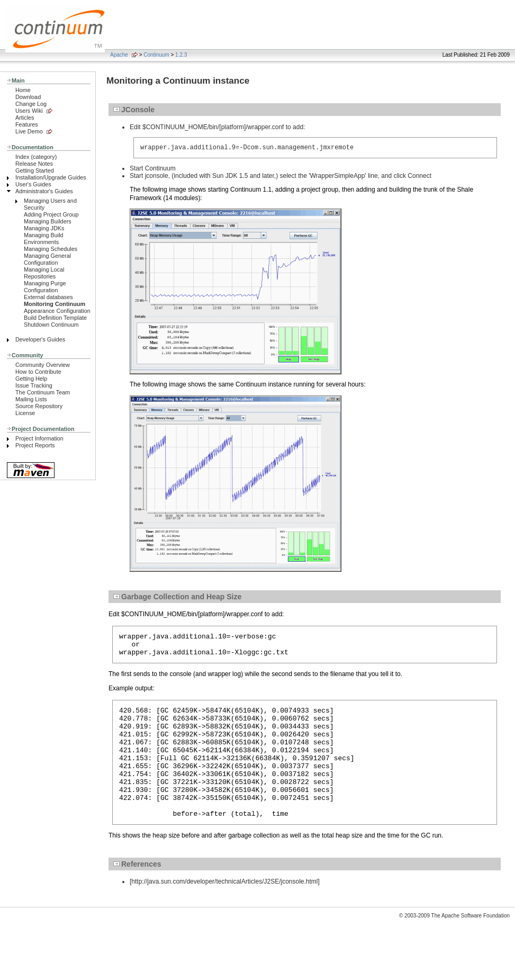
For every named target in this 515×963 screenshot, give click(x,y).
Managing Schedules (50, 249)
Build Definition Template (55, 317)
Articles (24, 117)
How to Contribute (38, 371)
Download (28, 97)
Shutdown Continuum (51, 324)
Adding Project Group (51, 214)
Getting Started (34, 170)
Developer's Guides (40, 339)
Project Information (39, 438)
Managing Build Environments (44, 238)
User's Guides (33, 184)
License (25, 413)
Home (23, 90)
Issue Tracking (33, 385)
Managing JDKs (44, 228)
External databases (48, 297)
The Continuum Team (42, 392)
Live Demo (29, 131)
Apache (119, 55)
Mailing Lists (31, 399)
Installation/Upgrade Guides (50, 177)
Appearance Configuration (57, 311)
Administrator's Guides (44, 191)
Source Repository (38, 406)
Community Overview (42, 365)
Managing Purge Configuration (45, 286)
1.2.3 (181, 55)
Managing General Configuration (47, 259)
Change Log (31, 104)
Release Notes (34, 163)
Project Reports (35, 445)
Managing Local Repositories (44, 273)
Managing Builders (47, 221)
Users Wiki (29, 110)
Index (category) (36, 157)
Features (26, 124)
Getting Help (31, 378)
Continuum (156, 55)
